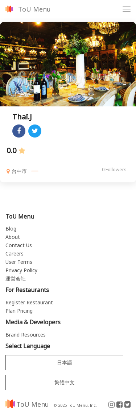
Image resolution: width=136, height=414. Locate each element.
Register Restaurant (29, 302)
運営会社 (15, 278)
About (12, 236)
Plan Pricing (19, 310)
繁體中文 (64, 382)
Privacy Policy (21, 270)
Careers (14, 253)
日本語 (64, 362)
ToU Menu (34, 9)
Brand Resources (25, 334)
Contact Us (18, 245)
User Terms (18, 261)
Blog (10, 228)
